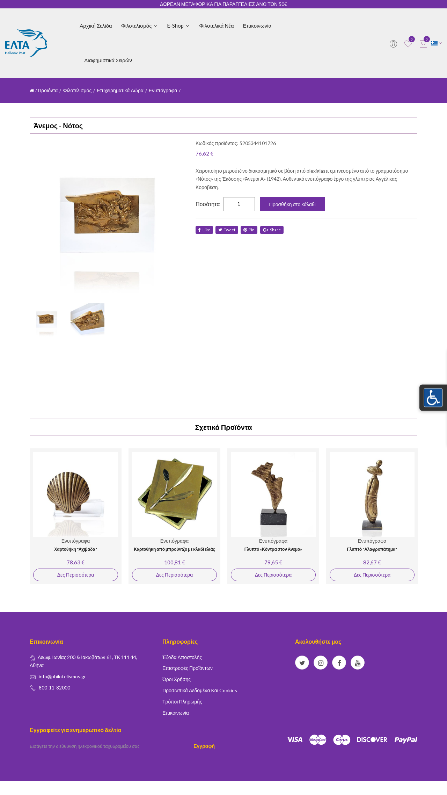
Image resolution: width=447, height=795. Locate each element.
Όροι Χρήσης (176, 679)
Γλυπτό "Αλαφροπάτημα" (372, 549)
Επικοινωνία (257, 25)
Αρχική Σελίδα (96, 25)
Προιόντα (48, 90)
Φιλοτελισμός (139, 25)
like (204, 229)
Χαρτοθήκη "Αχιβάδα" (75, 549)
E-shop (178, 25)
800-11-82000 (54, 688)
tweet (227, 229)
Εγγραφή (204, 746)
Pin (250, 229)
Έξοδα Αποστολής (182, 657)
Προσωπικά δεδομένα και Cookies (199, 690)
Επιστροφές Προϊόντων (187, 668)
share (274, 229)
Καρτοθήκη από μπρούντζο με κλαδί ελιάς (174, 549)
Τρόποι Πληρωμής (182, 701)
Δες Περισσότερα (75, 575)
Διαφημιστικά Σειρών (108, 60)
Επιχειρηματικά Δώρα (120, 90)
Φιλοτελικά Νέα (216, 25)
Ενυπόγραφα (163, 90)
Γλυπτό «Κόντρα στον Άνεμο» (273, 549)
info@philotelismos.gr (62, 676)
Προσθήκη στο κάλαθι (292, 204)
